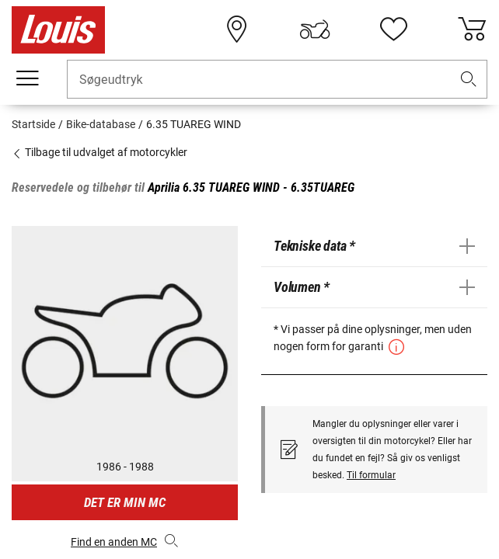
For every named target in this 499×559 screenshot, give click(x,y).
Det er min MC (125, 502)
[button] (468, 80)
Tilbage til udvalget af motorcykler (99, 152)
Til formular (371, 475)
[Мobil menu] (27, 78)
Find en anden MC (125, 540)
